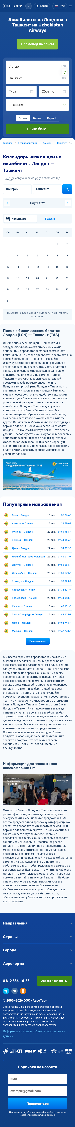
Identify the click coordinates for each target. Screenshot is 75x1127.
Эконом (23, 118)
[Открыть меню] (71, 6)
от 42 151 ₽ (64, 606)
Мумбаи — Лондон (22, 531)
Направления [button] (37, 923)
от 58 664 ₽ (64, 565)
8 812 (16, 981)
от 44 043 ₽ (64, 598)
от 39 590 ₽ (64, 523)
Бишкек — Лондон (22, 540)
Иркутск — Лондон (22, 565)
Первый (51, 118)
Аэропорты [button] (37, 963)
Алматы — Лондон (22, 523)
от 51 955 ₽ (64, 531)
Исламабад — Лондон (24, 573)
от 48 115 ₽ (64, 614)
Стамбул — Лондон (23, 581)
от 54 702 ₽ (64, 548)
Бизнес (37, 118)
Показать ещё (37, 641)
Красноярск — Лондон (24, 598)
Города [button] (37, 950)
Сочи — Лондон (20, 515)
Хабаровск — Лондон (24, 589)
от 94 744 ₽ (64, 622)
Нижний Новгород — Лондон (28, 556)
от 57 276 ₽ (64, 515)
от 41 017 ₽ (64, 556)
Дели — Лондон (20, 548)
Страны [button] (37, 937)
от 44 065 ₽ (64, 540)
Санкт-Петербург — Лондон (27, 614)
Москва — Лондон (22, 631)
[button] (28, 6)
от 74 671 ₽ (64, 589)
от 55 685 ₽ (64, 581)
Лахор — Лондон (21, 622)
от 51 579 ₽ (64, 573)
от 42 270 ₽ (64, 631)
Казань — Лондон (22, 606)
